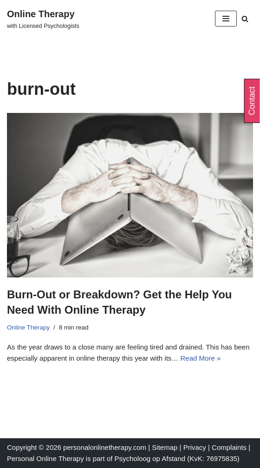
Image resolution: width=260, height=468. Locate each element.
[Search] (244, 18)
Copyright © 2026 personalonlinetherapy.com (76, 447)
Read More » (201, 358)
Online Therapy (28, 327)
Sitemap (164, 447)
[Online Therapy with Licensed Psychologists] (43, 19)
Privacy (195, 447)
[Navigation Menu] (226, 18)
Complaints (230, 447)
